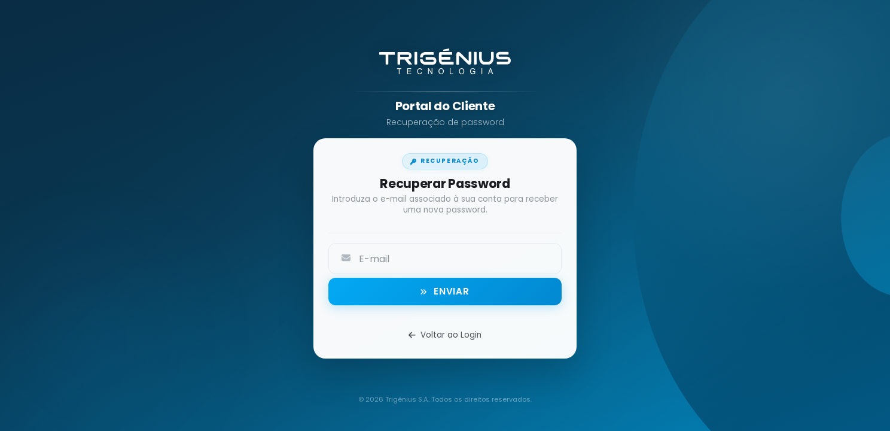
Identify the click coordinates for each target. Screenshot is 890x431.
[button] (445, 291)
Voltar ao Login (445, 335)
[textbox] (458, 258)
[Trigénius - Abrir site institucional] (445, 65)
